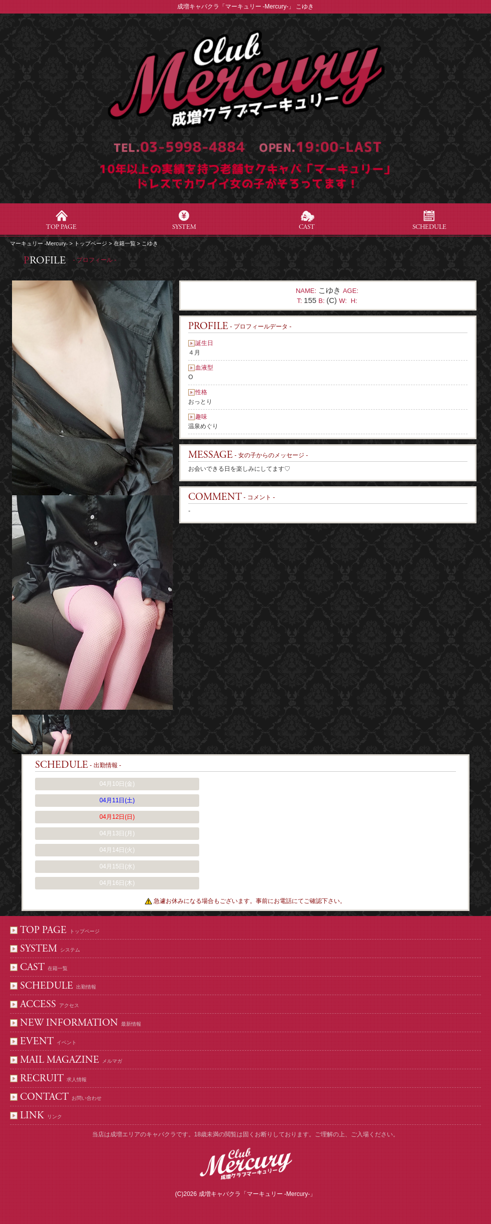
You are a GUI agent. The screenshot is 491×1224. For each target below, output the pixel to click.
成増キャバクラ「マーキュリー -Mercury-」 (257, 1193)
